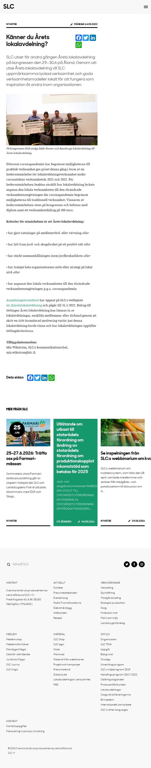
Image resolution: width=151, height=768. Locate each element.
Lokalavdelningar (111, 690)
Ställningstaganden (112, 680)
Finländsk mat (109, 613)
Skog (104, 608)
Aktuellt (59, 583)
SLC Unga (12, 670)
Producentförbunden (113, 685)
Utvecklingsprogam (112, 665)
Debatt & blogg (62, 608)
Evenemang (60, 598)
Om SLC (105, 634)
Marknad (58, 654)
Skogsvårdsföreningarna (116, 695)
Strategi (105, 659)
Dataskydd (60, 675)
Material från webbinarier (68, 659)
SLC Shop (59, 639)
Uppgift (105, 649)
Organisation (108, 639)
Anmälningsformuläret (22, 300)
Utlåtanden (64, 522)
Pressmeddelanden (65, 593)
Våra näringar (110, 583)
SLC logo (58, 644)
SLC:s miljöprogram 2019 (116, 670)
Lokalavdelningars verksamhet (71, 680)
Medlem (11, 634)
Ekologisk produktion (113, 603)
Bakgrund (107, 654)
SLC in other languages (114, 710)
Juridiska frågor (15, 659)
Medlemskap (14, 639)
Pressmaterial (61, 670)
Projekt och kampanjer (66, 665)
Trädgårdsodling (111, 598)
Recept (57, 618)
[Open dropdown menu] (146, 7)
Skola (56, 649)
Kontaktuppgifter (16, 726)
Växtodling (107, 588)
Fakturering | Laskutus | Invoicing (25, 731)
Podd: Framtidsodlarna (67, 603)
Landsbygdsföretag (113, 623)
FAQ (55, 685)
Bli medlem (107, 700)
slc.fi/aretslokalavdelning (24, 305)
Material (59, 634)
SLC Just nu (13, 665)
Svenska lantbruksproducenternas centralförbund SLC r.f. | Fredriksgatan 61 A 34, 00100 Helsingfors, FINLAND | (27, 597)
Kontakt (12, 583)
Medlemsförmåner (17, 644)
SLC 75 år (106, 644)
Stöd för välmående (18, 654)
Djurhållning (108, 593)
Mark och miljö (109, 618)
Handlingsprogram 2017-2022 (119, 675)
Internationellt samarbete (116, 705)
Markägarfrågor (16, 649)
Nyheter (11, 24)
